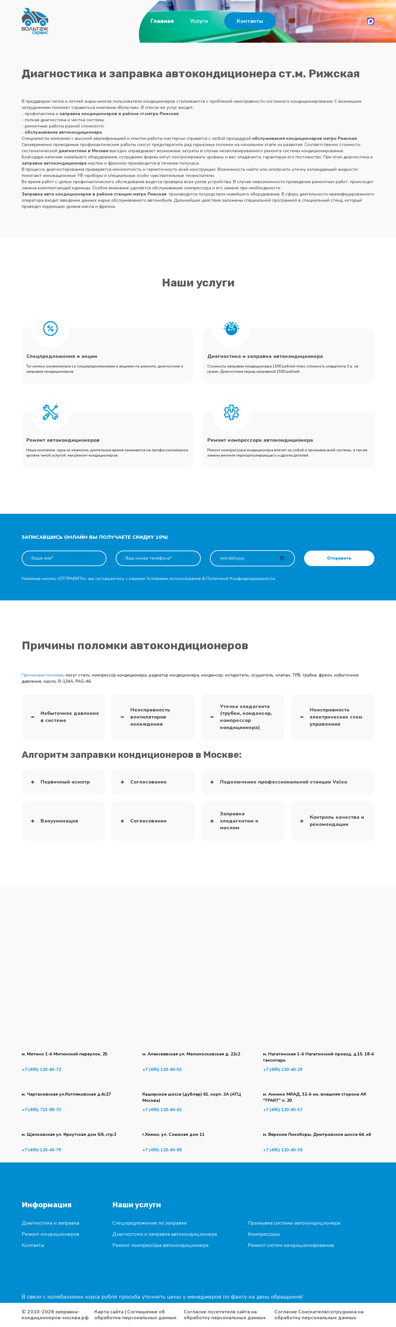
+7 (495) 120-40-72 (41, 1069)
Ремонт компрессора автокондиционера (160, 1245)
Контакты (250, 21)
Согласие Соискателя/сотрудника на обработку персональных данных (319, 1315)
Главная (162, 21)
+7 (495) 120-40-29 (282, 1069)
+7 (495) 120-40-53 (162, 1069)
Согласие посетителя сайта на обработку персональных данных (225, 1315)
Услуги (199, 21)
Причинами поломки (42, 675)
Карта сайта (108, 1311)
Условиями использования (173, 579)
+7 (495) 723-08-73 (41, 1110)
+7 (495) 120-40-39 (282, 1150)
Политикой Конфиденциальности (240, 579)
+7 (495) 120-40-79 (41, 1150)
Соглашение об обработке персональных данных (135, 1314)
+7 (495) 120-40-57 (282, 1110)
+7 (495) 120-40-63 (162, 1110)
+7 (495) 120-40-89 (162, 1150)
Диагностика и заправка (50, 1223)
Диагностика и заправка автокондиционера (164, 1234)
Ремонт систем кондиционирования (291, 1245)
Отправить (339, 558)
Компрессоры (264, 1234)
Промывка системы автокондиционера (294, 1223)
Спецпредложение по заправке (149, 1223)
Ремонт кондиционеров (50, 1234)
